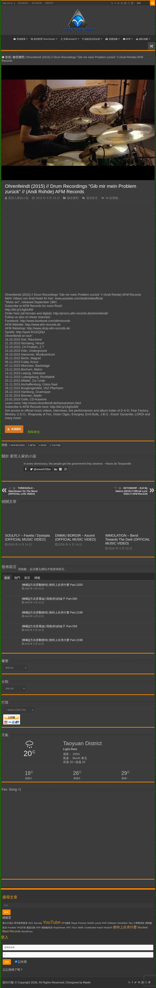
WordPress (27, 931)
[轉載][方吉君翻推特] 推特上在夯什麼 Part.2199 (52, 612)
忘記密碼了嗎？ (13, 969)
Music (44, 445)
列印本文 (34, 432)
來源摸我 (14, 429)
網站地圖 (142, 39)
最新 (7, 577)
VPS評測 (21, 927)
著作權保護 (37, 3)
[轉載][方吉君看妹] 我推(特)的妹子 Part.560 (49, 598)
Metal (33, 445)
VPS (68, 927)
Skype (74, 923)
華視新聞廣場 (20, 923)
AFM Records (18, 445)
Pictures (82, 923)
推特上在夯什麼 (125, 927)
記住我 (21, 961)
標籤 (37, 577)
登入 (38, 569)
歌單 (127, 39)
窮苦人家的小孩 (18, 198)
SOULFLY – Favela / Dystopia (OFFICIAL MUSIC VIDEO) (27, 537)
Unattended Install (93, 927)
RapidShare (59, 927)
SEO (30, 923)
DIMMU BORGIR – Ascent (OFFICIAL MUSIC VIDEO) (75, 537)
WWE (81, 927)
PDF (38, 927)
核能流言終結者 (91, 39)
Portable (11, 927)
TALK (74, 927)
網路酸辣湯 (47, 927)
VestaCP (107, 927)
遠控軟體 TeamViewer (43, 39)
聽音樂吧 (18, 57)
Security (38, 923)
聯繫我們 (49, 3)
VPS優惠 (65, 923)
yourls (98, 923)
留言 (27, 577)
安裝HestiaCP (69, 39)
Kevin (87, 982)
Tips (130, 923)
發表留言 (92, 198)
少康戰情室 (138, 923)
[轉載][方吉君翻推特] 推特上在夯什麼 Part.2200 (52, 584)
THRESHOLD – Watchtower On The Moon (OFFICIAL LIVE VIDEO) (23, 491)
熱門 (17, 577)
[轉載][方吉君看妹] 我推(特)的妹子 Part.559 (49, 626)
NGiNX (90, 923)
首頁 (7, 38)
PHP (104, 923)
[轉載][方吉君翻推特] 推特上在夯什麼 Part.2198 (52, 640)
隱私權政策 (23, 3)
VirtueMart (122, 923)
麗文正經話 (7, 923)
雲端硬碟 (19, 39)
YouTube (56, 445)
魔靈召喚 (31, 927)
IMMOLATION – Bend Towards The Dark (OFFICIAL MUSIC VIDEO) (127, 539)
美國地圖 (111, 39)
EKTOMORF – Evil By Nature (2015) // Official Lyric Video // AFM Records (132, 491)
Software (111, 923)
